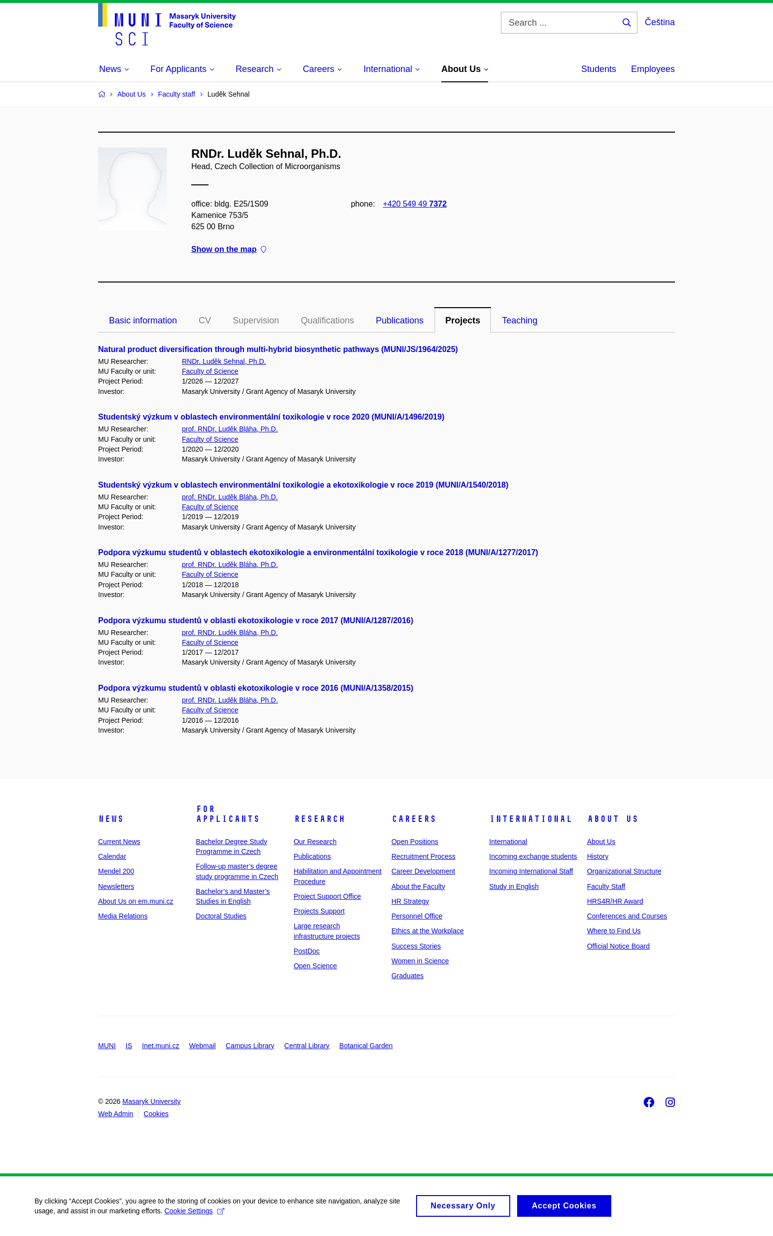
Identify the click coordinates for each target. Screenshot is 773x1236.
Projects (462, 320)
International (530, 818)
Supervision (256, 320)
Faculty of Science (210, 371)
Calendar (112, 856)
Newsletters (116, 886)
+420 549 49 (415, 204)
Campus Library (250, 1046)
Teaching (519, 320)
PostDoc (307, 951)
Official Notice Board (618, 946)
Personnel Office (416, 916)
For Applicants (228, 814)
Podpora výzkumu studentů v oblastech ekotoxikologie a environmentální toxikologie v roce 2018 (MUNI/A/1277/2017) (318, 552)
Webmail (202, 1046)
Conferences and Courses (627, 916)
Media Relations (122, 916)
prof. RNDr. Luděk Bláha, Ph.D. (230, 429)
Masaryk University (151, 1101)
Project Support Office (327, 896)
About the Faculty (418, 886)
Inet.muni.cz (160, 1046)
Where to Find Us (614, 931)
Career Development (423, 871)
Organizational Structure (624, 871)
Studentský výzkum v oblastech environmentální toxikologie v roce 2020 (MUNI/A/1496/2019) (271, 417)
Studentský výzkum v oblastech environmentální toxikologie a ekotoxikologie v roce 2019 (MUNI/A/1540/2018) (303, 485)
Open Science (315, 966)
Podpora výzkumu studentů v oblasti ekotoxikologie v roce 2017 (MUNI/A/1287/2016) (255, 620)
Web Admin (115, 1114)
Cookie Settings (194, 1217)
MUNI (107, 1046)
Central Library (307, 1046)
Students (598, 69)
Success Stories (416, 946)
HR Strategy (410, 901)
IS (129, 1046)
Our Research (315, 842)
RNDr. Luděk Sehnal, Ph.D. (224, 361)
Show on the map (228, 250)
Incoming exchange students (533, 856)
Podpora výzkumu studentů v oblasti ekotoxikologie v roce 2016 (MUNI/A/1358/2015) (255, 688)
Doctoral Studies (221, 916)
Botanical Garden (365, 1046)
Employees (653, 69)
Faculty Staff (606, 886)
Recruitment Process (423, 856)
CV (205, 320)
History (598, 856)
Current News (119, 842)
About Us (612, 818)
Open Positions (414, 842)
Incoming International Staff (531, 871)
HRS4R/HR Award (615, 901)
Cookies (156, 1114)
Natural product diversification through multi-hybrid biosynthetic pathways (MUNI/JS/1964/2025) (278, 349)
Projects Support (319, 911)
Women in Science (420, 961)
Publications (399, 320)
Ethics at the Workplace (427, 931)
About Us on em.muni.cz (136, 901)
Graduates (407, 976)
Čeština (660, 22)
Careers (413, 818)
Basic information (143, 320)
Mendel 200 (116, 871)
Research (319, 818)
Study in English (513, 886)
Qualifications (327, 320)
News (111, 818)
